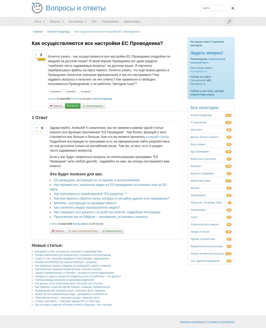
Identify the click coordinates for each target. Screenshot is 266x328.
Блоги (37, 21)
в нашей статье (157, 137)
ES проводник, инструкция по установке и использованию (97, 180)
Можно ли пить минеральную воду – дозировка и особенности (71, 294)
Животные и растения (203, 158)
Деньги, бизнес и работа (204, 137)
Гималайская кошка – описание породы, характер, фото (67, 297)
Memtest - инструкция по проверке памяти (85, 203)
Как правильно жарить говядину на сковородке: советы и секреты (73, 265)
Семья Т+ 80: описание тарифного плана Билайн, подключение (72, 258)
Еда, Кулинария (199, 151)
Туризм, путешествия (202, 239)
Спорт (193, 217)
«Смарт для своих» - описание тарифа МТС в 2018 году (67, 301)
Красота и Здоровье (202, 173)
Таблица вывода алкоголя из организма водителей (64, 279)
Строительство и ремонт (204, 224)
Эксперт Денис (80, 224)
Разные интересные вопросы (207, 253)
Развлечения (197, 209)
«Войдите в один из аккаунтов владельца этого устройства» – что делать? (78, 276)
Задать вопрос (131, 21)
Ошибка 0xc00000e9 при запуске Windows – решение (66, 262)
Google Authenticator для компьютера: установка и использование (73, 255)
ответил (54, 224)
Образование (198, 195)
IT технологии (198, 122)
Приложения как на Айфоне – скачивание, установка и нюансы (101, 217)
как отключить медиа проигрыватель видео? (87, 207)
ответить (74, 106)
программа (71, 92)
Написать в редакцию (192, 321)
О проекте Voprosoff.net (220, 321)
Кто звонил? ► (199, 71)
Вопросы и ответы (76, 8)
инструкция (85, 92)
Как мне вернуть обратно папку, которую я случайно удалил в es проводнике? (112, 198)
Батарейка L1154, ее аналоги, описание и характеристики (68, 251)
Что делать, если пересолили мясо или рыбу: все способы (69, 283)
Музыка (194, 188)
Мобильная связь (200, 180)
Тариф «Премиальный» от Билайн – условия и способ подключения (74, 272)
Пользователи (110, 21)
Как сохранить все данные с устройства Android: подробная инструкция (107, 212)
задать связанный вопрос (84, 231)
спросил (52, 99)
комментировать (94, 106)
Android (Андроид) (102, 99)
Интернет (195, 166)
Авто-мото (196, 129)
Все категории (204, 107)
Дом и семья (197, 144)
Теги (94, 21)
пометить (58, 106)
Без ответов (76, 21)
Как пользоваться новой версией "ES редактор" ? (90, 194)
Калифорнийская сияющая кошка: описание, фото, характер (70, 290)
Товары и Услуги (199, 231)
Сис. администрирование (205, 260)
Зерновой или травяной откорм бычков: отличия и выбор (68, 269)
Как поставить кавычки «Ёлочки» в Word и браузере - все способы (73, 304)
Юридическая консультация (206, 246)
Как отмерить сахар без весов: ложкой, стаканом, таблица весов (72, 287)
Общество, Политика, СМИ (206, 202)
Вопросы (55, 21)
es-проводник (55, 92)
